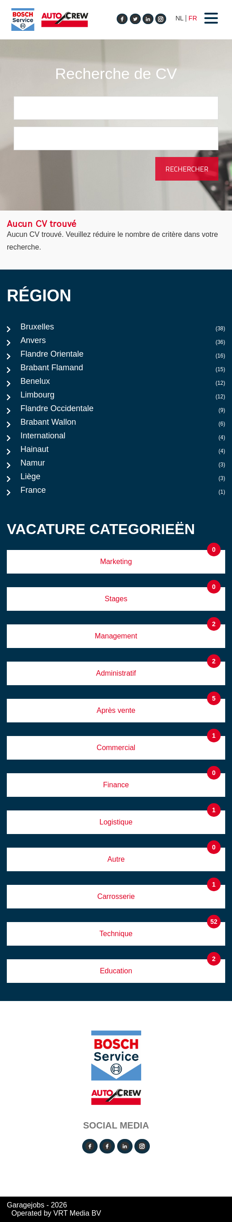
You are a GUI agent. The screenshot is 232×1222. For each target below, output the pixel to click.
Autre (115, 859)
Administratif (116, 673)
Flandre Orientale (122, 356)
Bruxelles (122, 329)
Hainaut (122, 451)
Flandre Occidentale (122, 410)
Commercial (116, 747)
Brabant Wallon (122, 424)
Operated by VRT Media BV (56, 1213)
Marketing (116, 561)
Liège (122, 479)
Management (116, 636)
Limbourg (122, 397)
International (122, 438)
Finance (116, 785)
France (122, 492)
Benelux (122, 383)
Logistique (116, 822)
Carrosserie (116, 896)
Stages (116, 599)
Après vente (116, 710)
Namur (122, 465)
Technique (116, 933)
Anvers (122, 342)
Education (116, 971)
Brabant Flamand (122, 370)
